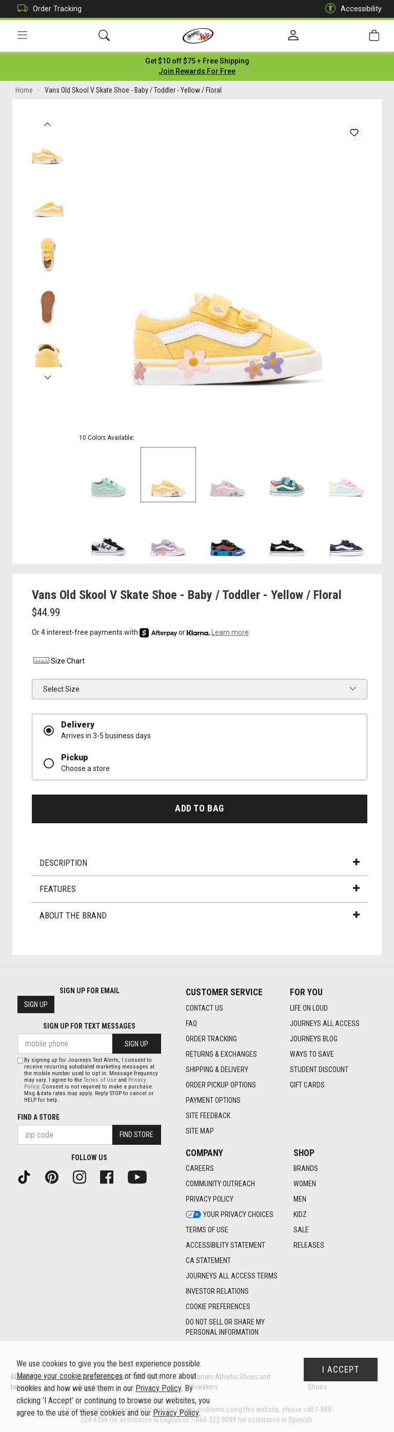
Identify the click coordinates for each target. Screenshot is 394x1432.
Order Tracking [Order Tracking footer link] (211, 1039)
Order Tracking (47, 9)
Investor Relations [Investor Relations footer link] (217, 1292)
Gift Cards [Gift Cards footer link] (307, 1085)
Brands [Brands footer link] (305, 1169)
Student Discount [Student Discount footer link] (319, 1069)
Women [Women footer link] (304, 1184)
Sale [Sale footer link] (301, 1230)
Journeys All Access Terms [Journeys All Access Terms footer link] (232, 1276)
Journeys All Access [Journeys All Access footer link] (325, 1023)
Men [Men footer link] (299, 1199)
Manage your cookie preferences (69, 1376)
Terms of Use (100, 1080)
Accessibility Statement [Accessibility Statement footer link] (225, 1246)
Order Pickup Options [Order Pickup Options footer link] (221, 1085)
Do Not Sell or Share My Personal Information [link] (225, 1327)
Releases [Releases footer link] (308, 1246)
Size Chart (58, 662)
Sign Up (36, 1005)
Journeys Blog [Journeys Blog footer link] (314, 1039)
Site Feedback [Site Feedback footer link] (208, 1116)
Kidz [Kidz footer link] (300, 1215)
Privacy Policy (158, 1388)
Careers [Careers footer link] (200, 1169)
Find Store (136, 1135)
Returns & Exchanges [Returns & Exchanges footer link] (221, 1054)
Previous (47, 122)
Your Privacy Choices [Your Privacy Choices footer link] (229, 1215)
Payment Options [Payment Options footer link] (213, 1100)
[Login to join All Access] (197, 61)
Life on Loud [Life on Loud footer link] (309, 1008)
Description (200, 863)
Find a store (38, 1117)
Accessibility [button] (351, 9)
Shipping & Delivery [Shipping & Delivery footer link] (217, 1069)
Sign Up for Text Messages (89, 1026)
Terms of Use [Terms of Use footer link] (207, 1230)
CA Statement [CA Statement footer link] (208, 1261)
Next (47, 375)
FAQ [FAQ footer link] (191, 1023)
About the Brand (200, 916)
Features (200, 889)
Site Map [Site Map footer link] (200, 1131)
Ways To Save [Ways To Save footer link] (312, 1054)
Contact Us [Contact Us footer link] (204, 1008)
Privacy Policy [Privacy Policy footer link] (209, 1199)
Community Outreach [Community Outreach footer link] (220, 1184)
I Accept (340, 1369)
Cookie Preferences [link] (218, 1307)
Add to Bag (199, 809)
